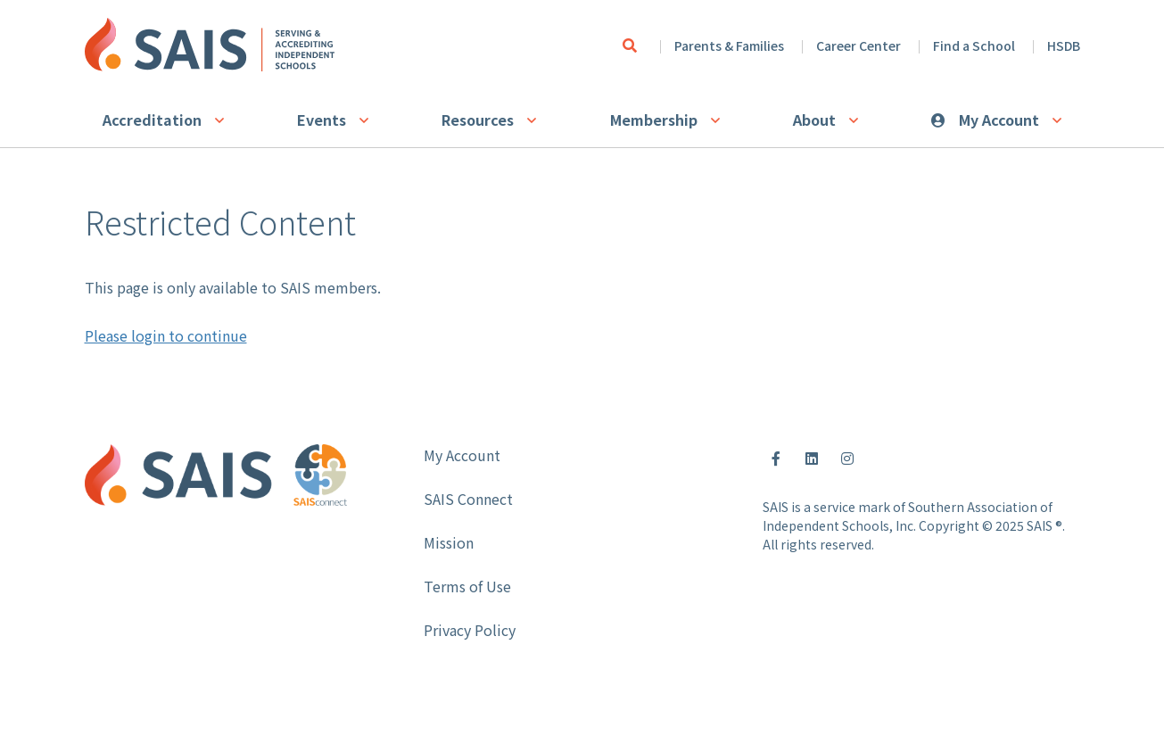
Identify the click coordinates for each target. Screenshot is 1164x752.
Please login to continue (166, 335)
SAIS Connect (468, 498)
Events (321, 119)
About (814, 119)
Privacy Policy (470, 629)
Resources (478, 119)
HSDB (1063, 45)
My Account (999, 119)
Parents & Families (729, 45)
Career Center (858, 45)
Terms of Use (467, 586)
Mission (449, 542)
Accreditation (152, 119)
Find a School (974, 45)
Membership (654, 119)
